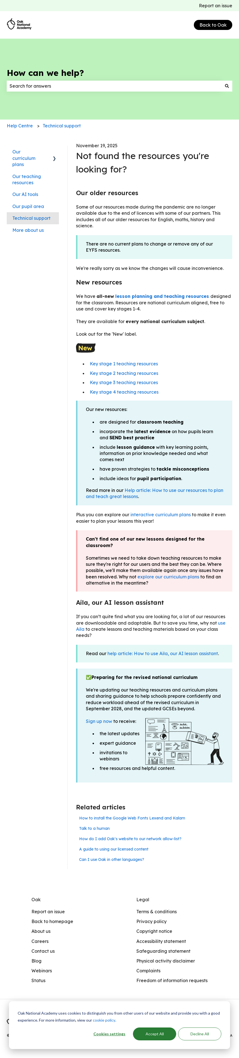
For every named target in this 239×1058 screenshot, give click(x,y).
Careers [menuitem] (40, 941)
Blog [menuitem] (36, 961)
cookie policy (104, 1020)
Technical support (62, 126)
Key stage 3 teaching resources (124, 382)
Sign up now (99, 721)
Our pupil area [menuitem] (28, 206)
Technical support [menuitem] (31, 218)
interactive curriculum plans (160, 514)
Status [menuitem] (38, 980)
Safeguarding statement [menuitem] (163, 951)
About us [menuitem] (40, 931)
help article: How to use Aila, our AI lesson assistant (162, 653)
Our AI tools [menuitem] (25, 194)
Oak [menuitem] (36, 899)
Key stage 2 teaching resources (124, 373)
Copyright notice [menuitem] (154, 931)
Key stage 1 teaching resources (124, 363)
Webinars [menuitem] (41, 970)
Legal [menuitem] (142, 899)
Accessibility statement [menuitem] (161, 941)
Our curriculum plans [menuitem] (23, 158)
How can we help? (45, 72)
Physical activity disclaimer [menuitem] (165, 961)
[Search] (227, 86)
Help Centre (20, 126)
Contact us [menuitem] (43, 951)
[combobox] (114, 86)
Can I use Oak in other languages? (111, 859)
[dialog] (119, 1025)
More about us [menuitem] (28, 230)
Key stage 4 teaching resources (124, 392)
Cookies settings (109, 1033)
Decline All (199, 1033)
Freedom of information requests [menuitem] (172, 980)
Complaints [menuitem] (148, 970)
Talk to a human (94, 828)
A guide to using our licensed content (113, 849)
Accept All (155, 1033)
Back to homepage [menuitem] (52, 921)
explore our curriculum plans (168, 577)
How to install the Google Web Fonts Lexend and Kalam (132, 818)
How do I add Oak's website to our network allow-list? (130, 838)
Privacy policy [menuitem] (151, 921)
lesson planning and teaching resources (162, 296)
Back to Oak (213, 25)
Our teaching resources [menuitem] (26, 179)
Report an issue (215, 5)
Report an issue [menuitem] (48, 911)
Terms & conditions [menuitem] (156, 911)
